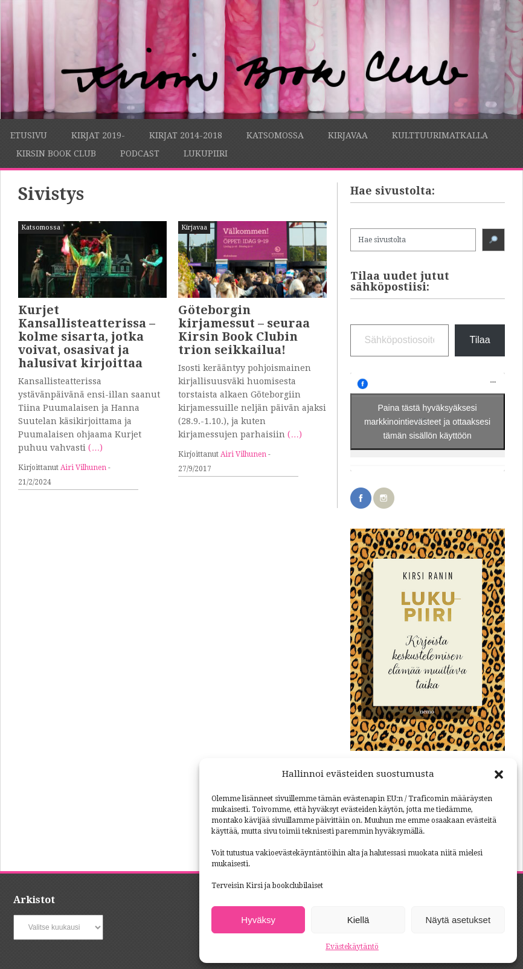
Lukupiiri (206, 153)
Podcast (139, 153)
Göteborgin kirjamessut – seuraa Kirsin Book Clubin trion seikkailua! (244, 330)
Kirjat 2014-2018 (185, 135)
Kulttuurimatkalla (440, 135)
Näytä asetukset (458, 920)
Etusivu (28, 135)
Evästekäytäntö (352, 946)
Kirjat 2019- (98, 135)
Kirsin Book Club (56, 153)
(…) (95, 447)
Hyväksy (258, 920)
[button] (499, 774)
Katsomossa (275, 135)
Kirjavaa (348, 135)
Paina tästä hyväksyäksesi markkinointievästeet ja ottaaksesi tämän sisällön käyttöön (427, 421)
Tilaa (479, 340)
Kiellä (358, 920)
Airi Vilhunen (83, 467)
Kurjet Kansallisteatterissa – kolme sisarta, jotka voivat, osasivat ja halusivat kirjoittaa (86, 336)
